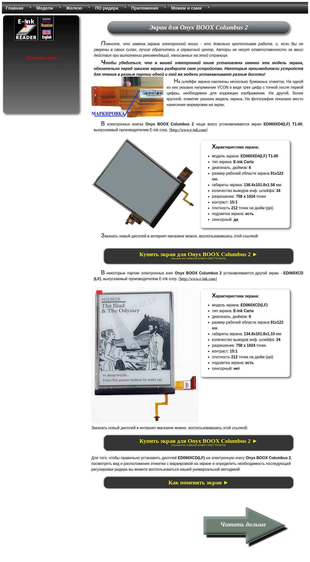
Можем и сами (186, 8)
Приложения (144, 8)
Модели (44, 8)
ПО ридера (106, 8)
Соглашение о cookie (41, 57)
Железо (74, 8)
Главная (14, 8)
